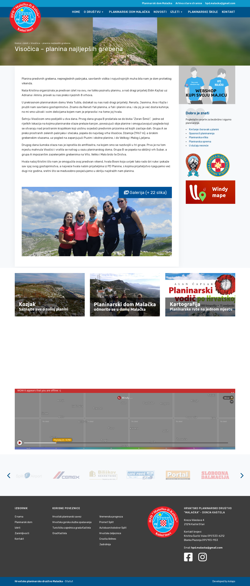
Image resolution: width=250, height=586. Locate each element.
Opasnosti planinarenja (201, 133)
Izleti (176, 12)
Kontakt (228, 12)
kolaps (231, 581)
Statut (69, 581)
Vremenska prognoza (111, 516)
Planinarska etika (198, 137)
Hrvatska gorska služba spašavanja (71, 522)
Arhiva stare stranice (189, 3)
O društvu (94, 12)
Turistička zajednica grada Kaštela (71, 527)
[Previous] (8, 475)
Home (76, 12)
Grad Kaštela (59, 533)
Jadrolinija (105, 544)
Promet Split (106, 522)
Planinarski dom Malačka (157, 3)
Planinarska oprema (200, 141)
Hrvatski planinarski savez (66, 516)
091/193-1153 (210, 540)
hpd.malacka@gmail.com (220, 3)
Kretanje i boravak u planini (204, 129)
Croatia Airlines (107, 538)
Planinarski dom (23, 522)
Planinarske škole (203, 12)
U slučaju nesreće (199, 145)
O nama (19, 516)
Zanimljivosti (22, 533)
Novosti (160, 12)
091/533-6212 (215, 535)
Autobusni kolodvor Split (113, 527)
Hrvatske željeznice (110, 533)
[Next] (241, 475)
